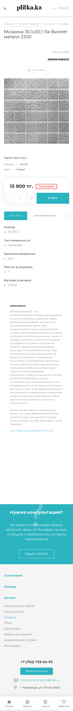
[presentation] (69, 215)
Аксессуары (12, 645)
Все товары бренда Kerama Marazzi (31, 441)
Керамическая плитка (19, 606)
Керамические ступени (20, 640)
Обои (8, 623)
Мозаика (10, 617)
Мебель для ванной (18, 634)
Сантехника (12, 628)
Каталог (10, 598)
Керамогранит (14, 611)
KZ (67, 8)
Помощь (10, 586)
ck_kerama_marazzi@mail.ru (40, 680)
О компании (13, 575)
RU (60, 8)
